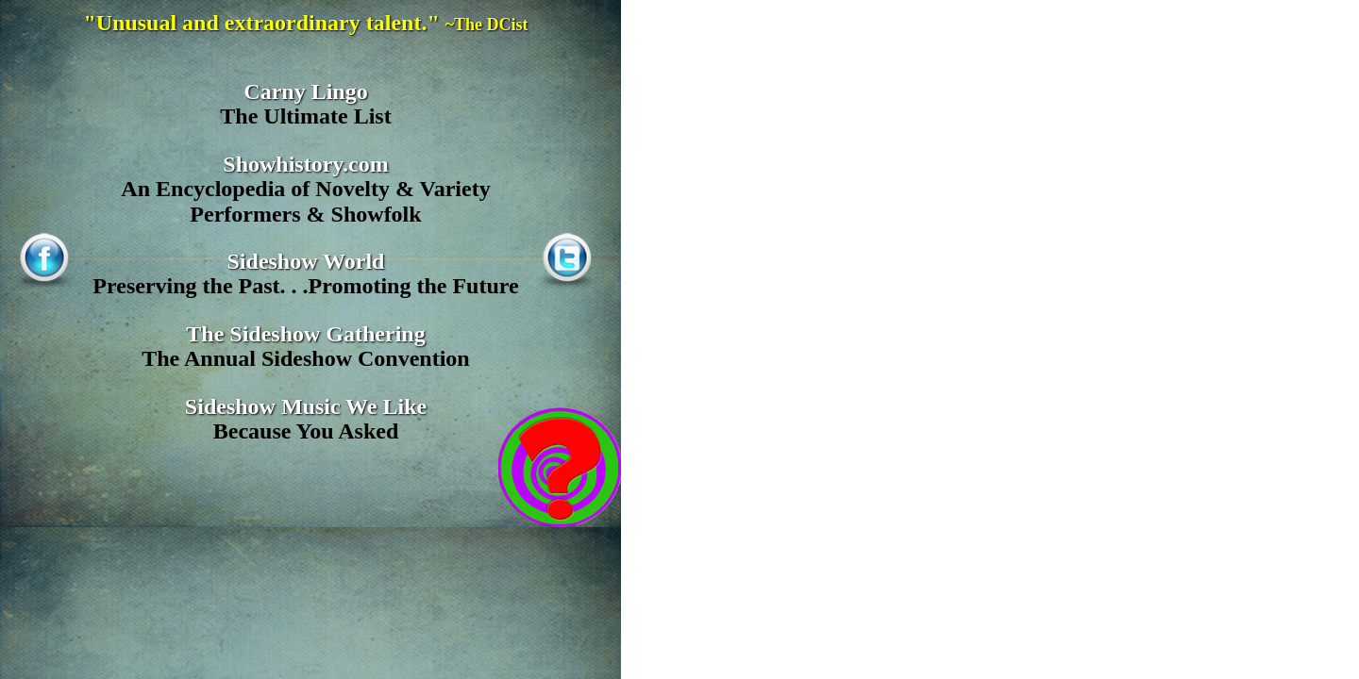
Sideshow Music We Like (306, 406)
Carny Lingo (305, 91)
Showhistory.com (305, 164)
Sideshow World (306, 261)
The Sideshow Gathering (305, 334)
